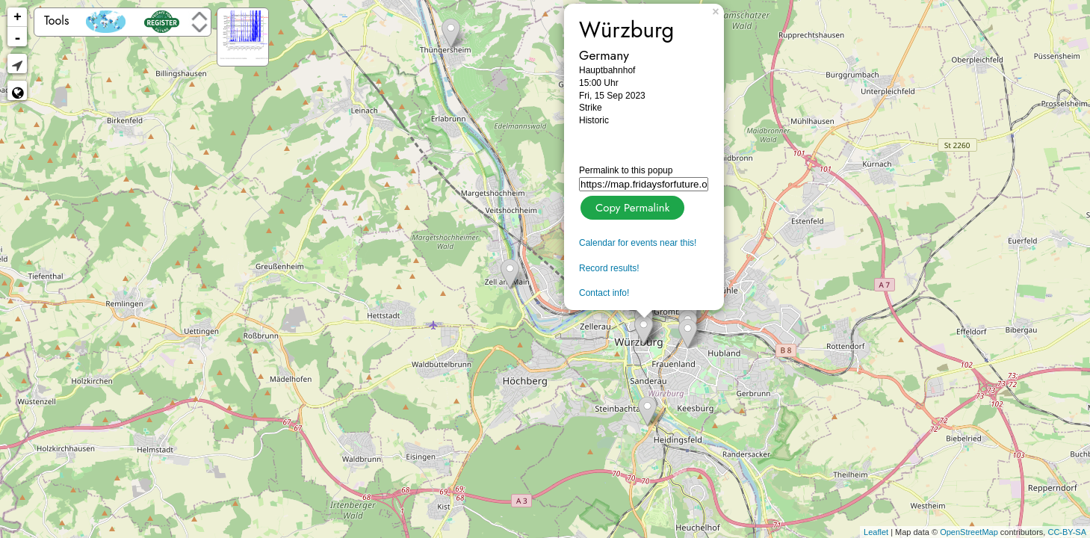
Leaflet (876, 532)
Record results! (609, 268)
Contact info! (604, 293)
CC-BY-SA (1066, 532)
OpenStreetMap (969, 532)
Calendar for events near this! (637, 243)
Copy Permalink (630, 206)
